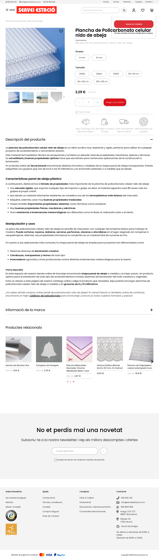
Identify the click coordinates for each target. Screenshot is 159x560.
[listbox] (114, 59)
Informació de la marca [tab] (25, 310)
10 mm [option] (99, 57)
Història (9, 502)
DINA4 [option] (99, 73)
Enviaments (85, 502)
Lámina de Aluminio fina (17, 365)
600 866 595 (49, 2)
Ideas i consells (13, 506)
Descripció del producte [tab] (25, 139)
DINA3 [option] (116, 73)
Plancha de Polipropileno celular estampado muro (139, 366)
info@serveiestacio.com (30, 2)
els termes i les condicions (75, 460)
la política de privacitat (95, 460)
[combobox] (100, 10)
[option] (68, 381)
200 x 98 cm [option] (102, 81)
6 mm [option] (82, 57)
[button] (149, 2)
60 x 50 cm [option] (133, 73)
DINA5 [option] (82, 73)
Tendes (106, 2)
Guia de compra (51, 516)
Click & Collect (87, 497)
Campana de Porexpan (47, 365)
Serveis (116, 2)
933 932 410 (11, 2)
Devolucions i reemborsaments (95, 506)
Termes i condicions (52, 502)
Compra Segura (51, 511)
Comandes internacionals (93, 511)
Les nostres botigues (16, 497)
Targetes (138, 2)
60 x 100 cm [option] (83, 81)
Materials (127, 2)
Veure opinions (81, 40)
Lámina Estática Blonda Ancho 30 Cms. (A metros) (110, 366)
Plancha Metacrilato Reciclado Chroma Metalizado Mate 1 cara (78, 368)
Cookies (46, 506)
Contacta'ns (49, 497)
